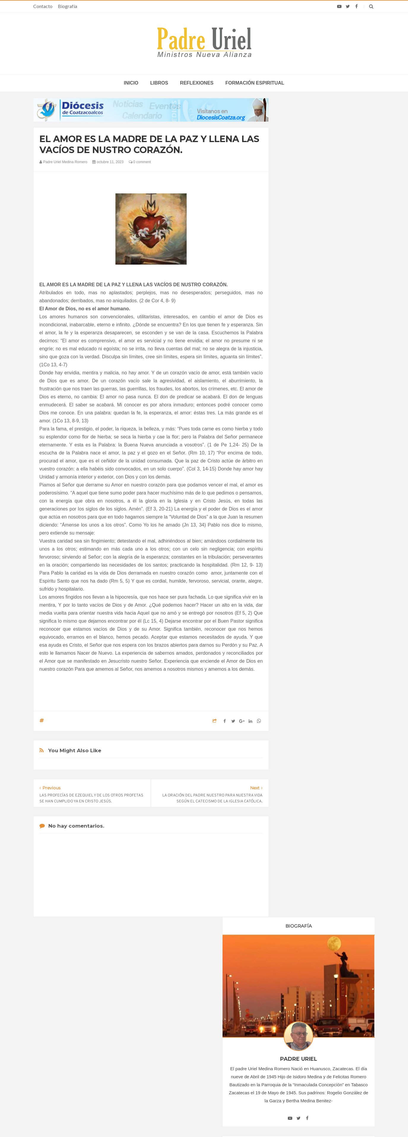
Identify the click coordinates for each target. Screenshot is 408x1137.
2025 (293, 658)
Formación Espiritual (306, 707)
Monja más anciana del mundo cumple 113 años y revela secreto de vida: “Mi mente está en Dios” (311, 1028)
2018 (293, 519)
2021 (293, 543)
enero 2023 (298, 566)
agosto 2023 (299, 623)
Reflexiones (197, 82)
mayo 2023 (298, 599)
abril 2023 (296, 591)
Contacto (43, 6)
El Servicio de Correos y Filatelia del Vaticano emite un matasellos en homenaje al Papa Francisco (316, 1063)
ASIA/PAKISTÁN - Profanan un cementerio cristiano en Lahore (204, 1077)
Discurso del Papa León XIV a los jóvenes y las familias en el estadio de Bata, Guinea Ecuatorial (316, 1046)
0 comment (140, 162)
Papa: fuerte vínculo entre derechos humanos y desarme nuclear (85, 1046)
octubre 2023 (299, 639)
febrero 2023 (299, 575)
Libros (159, 82)
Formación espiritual (255, 82)
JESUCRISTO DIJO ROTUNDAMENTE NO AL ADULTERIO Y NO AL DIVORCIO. (325, 898)
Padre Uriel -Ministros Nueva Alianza (187, 1121)
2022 (293, 551)
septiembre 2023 (303, 631)
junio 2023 (297, 607)
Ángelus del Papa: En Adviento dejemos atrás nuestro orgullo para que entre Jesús (91, 1063)
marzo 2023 (298, 583)
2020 (293, 535)
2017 (293, 511)
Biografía (67, 6)
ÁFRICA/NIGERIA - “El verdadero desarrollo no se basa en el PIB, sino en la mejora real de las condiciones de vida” (204, 1057)
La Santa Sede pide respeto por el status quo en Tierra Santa (92, 1028)
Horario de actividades (234, 990)
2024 (293, 650)
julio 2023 (296, 615)
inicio (131, 82)
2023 (293, 559)
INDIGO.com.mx (282, 1121)
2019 (293, 527)
